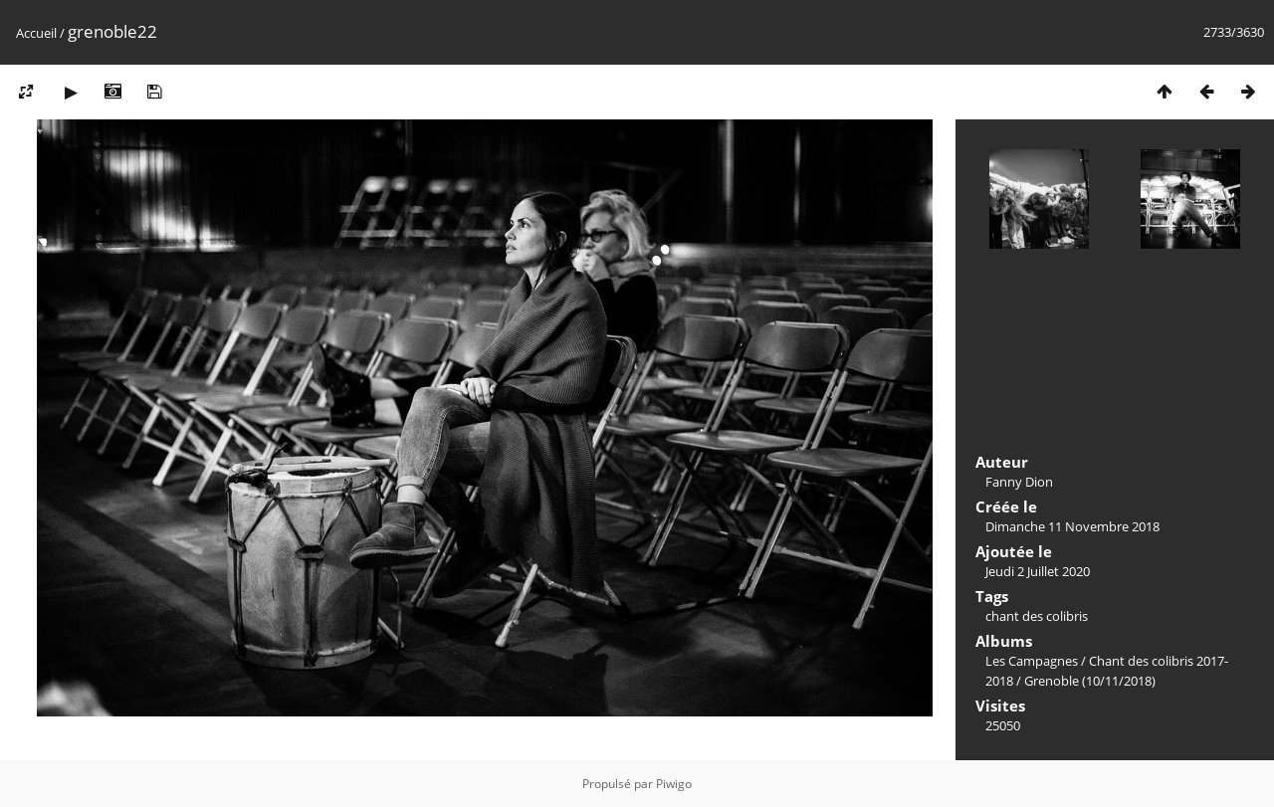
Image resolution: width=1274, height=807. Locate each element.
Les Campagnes (1031, 661)
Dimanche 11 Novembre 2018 (1072, 526)
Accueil (36, 33)
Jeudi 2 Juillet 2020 (1037, 571)
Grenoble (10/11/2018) (1090, 681)
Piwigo (674, 783)
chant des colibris (1036, 616)
